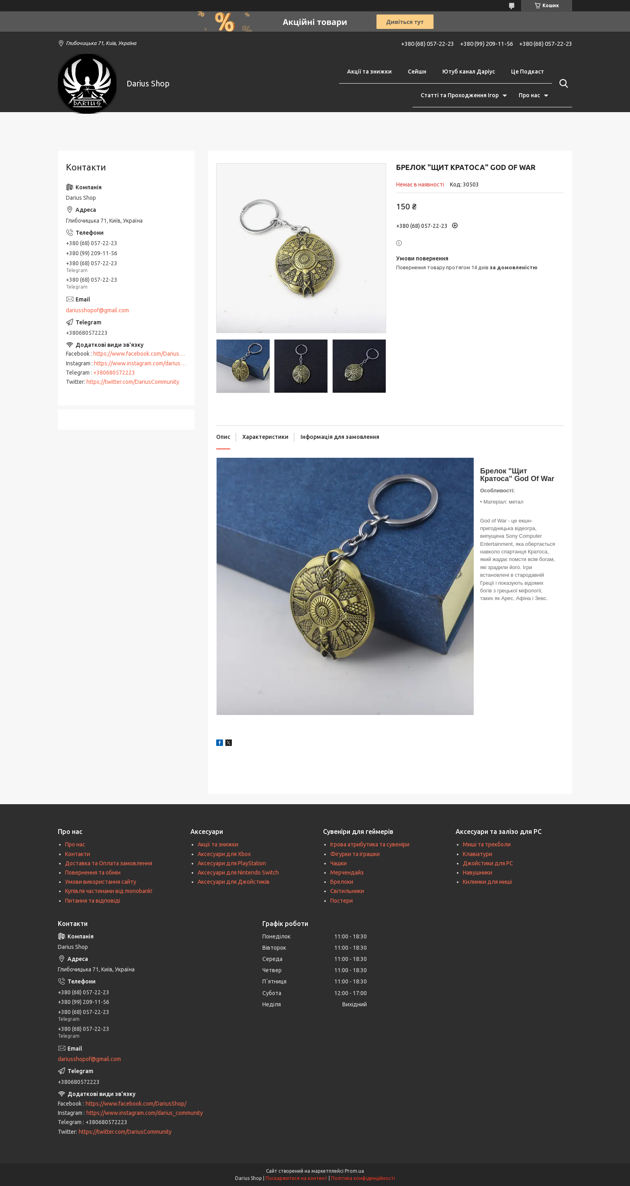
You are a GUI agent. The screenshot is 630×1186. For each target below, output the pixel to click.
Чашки (338, 863)
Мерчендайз (347, 872)
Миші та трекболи (487, 844)
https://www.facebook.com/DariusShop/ (143, 353)
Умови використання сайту (100, 882)
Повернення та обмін (93, 872)
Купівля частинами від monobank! (108, 891)
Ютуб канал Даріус (468, 71)
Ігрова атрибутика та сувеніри (369, 844)
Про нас (529, 95)
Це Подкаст (527, 71)
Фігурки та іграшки (355, 854)
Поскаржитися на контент (296, 1178)
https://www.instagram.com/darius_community (152, 363)
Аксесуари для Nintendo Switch (238, 872)
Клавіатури (477, 854)
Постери (341, 900)
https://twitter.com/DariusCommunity (132, 382)
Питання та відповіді (92, 900)
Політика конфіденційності (363, 1178)
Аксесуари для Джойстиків (234, 882)
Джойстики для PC (488, 863)
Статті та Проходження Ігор (460, 95)
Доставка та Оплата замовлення (108, 863)
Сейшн (417, 71)
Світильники (347, 891)
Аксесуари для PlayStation (232, 863)
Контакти (77, 854)
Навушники (477, 872)
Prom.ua (354, 1171)
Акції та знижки (369, 71)
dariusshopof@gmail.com (97, 310)
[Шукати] (562, 83)
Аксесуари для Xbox (224, 854)
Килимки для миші (487, 882)
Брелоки (341, 882)
